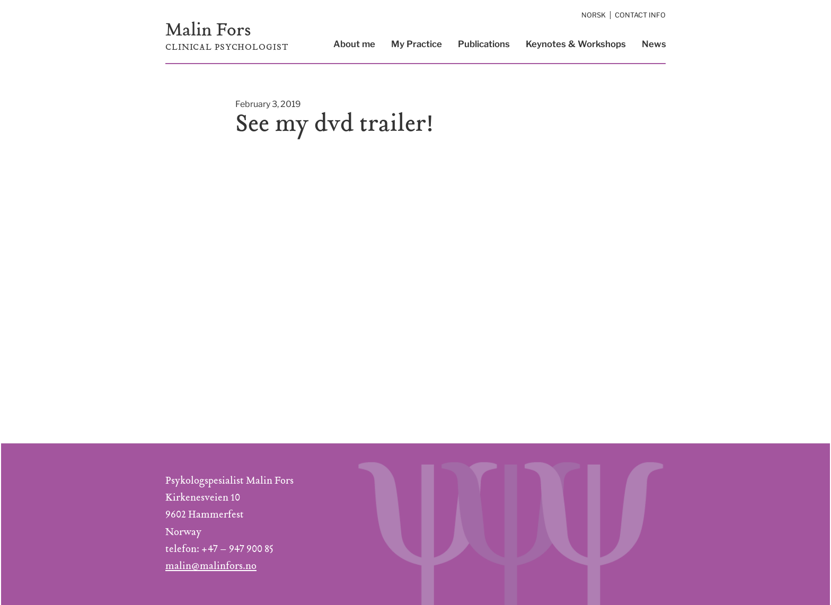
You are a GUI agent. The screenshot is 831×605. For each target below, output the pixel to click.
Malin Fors (208, 31)
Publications (484, 44)
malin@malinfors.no (211, 566)
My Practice (416, 44)
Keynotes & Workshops (576, 44)
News (654, 44)
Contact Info (640, 15)
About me (354, 44)
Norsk (593, 15)
